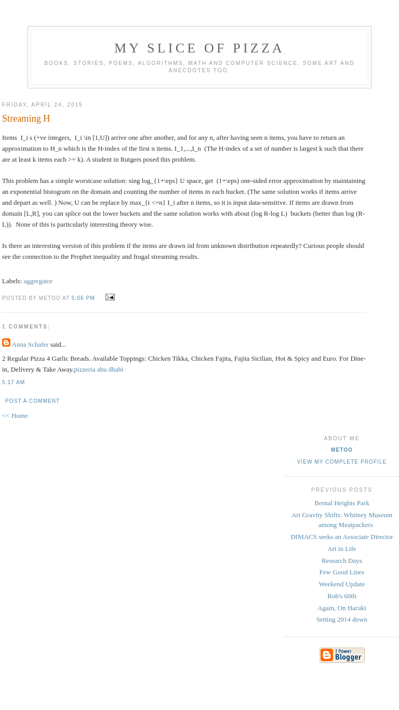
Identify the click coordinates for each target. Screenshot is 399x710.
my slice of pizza (199, 48)
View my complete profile (342, 462)
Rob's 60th (341, 596)
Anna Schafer (30, 344)
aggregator (38, 281)
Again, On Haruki (341, 608)
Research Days (342, 560)
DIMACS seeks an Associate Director (341, 537)
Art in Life (341, 549)
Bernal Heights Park (341, 503)
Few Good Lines (342, 572)
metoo (342, 450)
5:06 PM (83, 298)
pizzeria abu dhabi (98, 369)
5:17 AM (13, 382)
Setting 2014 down (341, 619)
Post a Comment (32, 401)
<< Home (15, 415)
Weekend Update (342, 584)
